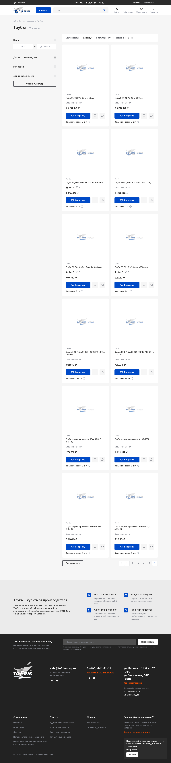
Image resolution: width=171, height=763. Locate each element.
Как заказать (93, 722)
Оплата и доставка (96, 727)
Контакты (135, 2)
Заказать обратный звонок (100, 672)
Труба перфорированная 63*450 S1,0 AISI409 (83, 440)
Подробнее (131, 749)
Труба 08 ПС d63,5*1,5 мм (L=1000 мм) (84, 267)
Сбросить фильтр (34, 84)
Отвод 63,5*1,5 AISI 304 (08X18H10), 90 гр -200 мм (134, 353)
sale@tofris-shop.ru (63, 668)
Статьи (17, 732)
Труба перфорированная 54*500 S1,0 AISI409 (132, 527)
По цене (129, 38)
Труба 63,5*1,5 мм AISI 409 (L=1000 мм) (84, 182)
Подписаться (147, 642)
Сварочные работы (59, 727)
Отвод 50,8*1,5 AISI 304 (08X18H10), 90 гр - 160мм (85, 353)
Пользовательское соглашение (28, 737)
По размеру (85, 38)
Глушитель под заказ (60, 737)
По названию (118, 38)
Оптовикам (18, 727)
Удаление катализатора (62, 722)
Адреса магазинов (133, 683)
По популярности (103, 38)
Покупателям (151, 2)
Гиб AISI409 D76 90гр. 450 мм (80, 98)
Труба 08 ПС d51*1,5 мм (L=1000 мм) (131, 267)
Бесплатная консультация (137, 732)
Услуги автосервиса (60, 732)
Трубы (68, 94)
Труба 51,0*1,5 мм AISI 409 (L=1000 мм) (132, 182)
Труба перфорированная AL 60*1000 (131, 439)
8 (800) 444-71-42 (95, 3)
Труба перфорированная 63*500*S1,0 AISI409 (83, 527)
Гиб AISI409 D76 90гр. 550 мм (128, 98)
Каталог (43, 10)
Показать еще (73, 563)
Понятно (132, 755)
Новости (17, 722)
